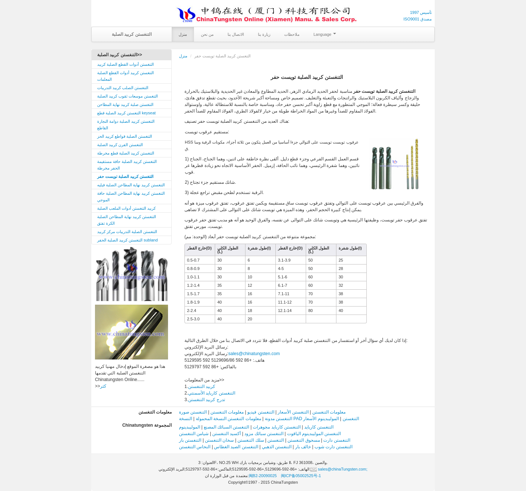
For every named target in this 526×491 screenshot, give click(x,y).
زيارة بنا (264, 34)
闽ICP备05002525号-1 (301, 475)
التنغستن (275, 440)
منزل (183, 34)
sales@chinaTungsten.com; (338, 469)
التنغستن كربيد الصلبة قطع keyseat (126, 113)
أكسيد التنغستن (226, 433)
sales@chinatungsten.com (254, 353)
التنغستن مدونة (278, 418)
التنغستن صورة (193, 412)
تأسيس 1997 (421, 12)
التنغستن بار (190, 440)
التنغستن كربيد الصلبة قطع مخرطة (125, 153)
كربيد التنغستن (201, 386)
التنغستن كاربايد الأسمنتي (211, 393)
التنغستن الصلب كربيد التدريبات (122, 87)
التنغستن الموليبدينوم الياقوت (314, 433)
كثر (103, 386)
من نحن (207, 34)
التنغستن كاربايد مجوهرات (277, 427)
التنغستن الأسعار (293, 412)
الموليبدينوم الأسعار (321, 418)
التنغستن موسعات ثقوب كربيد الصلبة (127, 96)
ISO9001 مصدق (418, 19)
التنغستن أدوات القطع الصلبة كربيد (125, 64)
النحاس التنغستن (194, 446)
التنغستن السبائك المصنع (226, 427)
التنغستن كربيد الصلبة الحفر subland (127, 240)
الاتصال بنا (236, 34)
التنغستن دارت (336, 440)
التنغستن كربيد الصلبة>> (119, 54)
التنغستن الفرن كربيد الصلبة (120, 144)
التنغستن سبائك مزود (263, 433)
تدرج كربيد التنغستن (206, 399)
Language (324, 34)
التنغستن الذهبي (276, 446)
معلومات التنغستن (329, 412)
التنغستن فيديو (260, 412)
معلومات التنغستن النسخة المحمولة (228, 418)
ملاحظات (292, 34)
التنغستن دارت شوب (333, 446)
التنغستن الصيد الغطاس (236, 446)
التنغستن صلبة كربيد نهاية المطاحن (125, 104)
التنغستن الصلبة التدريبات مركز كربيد (127, 231)
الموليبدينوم (189, 427)
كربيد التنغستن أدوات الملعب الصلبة (126, 208)
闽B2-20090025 (263, 475)
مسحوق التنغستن (303, 440)
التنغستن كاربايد (318, 427)
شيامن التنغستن (194, 433)
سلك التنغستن (250, 440)
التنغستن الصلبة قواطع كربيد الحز (124, 136)
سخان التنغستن (219, 440)
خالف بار (303, 446)
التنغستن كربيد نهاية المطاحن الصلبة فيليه (131, 185)
